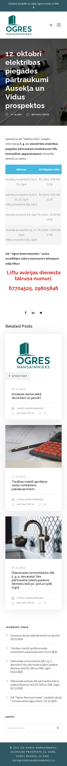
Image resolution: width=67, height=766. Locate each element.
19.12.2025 (18, 389)
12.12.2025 (18, 476)
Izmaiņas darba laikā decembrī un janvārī (26, 395)
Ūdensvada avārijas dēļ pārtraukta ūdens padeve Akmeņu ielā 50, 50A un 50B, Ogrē (35, 682)
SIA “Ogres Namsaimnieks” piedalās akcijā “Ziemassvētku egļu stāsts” (36, 699)
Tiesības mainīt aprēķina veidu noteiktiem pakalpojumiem (29, 485)
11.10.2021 (16, 114)
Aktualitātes (40, 114)
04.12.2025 (18, 567)
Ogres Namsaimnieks (30, 408)
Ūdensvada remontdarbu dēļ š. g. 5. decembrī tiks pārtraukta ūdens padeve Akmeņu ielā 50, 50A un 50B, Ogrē (33, 580)
